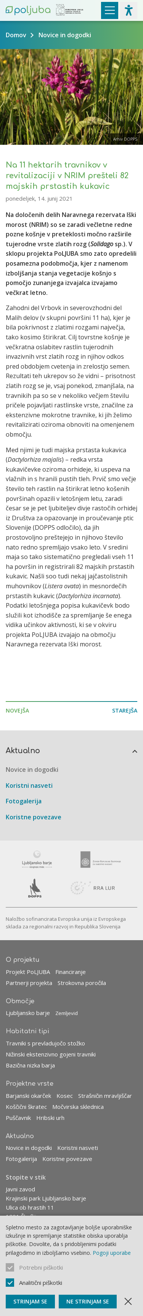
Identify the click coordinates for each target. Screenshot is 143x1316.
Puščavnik (18, 1117)
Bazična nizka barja (30, 1065)
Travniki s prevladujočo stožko (45, 1043)
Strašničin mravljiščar (105, 1095)
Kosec (64, 1095)
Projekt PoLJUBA (28, 972)
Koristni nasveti (29, 785)
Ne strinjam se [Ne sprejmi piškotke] (87, 1301)
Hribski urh (50, 1117)
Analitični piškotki (40, 1282)
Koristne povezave (33, 817)
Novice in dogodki (65, 35)
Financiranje (70, 972)
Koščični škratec (26, 1106)
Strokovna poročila (82, 983)
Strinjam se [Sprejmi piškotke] (30, 1301)
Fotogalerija (24, 801)
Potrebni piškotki (41, 1267)
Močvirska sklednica (78, 1106)
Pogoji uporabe (112, 1252)
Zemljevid (66, 1013)
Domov (16, 35)
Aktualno (23, 751)
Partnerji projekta (29, 983)
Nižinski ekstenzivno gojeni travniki (51, 1054)
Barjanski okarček (28, 1095)
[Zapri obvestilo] (128, 1301)
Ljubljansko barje (28, 1013)
